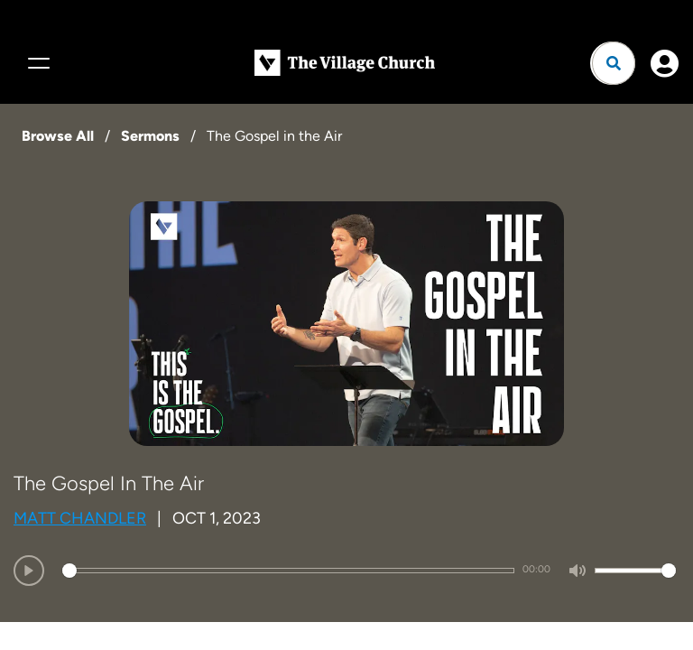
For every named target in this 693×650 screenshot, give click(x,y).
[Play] (29, 570)
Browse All (58, 135)
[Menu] (36, 63)
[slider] (288, 570)
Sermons (150, 135)
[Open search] (613, 63)
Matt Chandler (80, 518)
